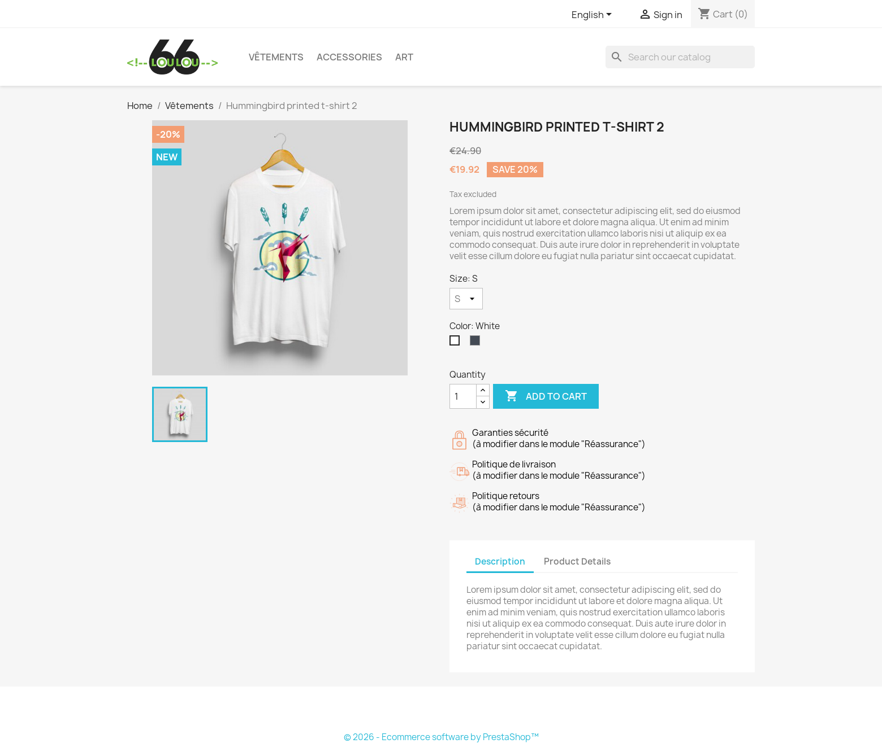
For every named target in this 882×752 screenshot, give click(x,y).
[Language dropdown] (594, 15)
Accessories (349, 57)
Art (404, 57)
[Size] (466, 298)
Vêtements (276, 57)
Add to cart (546, 396)
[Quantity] (463, 396)
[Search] (680, 57)
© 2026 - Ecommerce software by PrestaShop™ (441, 737)
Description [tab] (500, 561)
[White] (456, 343)
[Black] (477, 343)
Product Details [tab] (577, 561)
